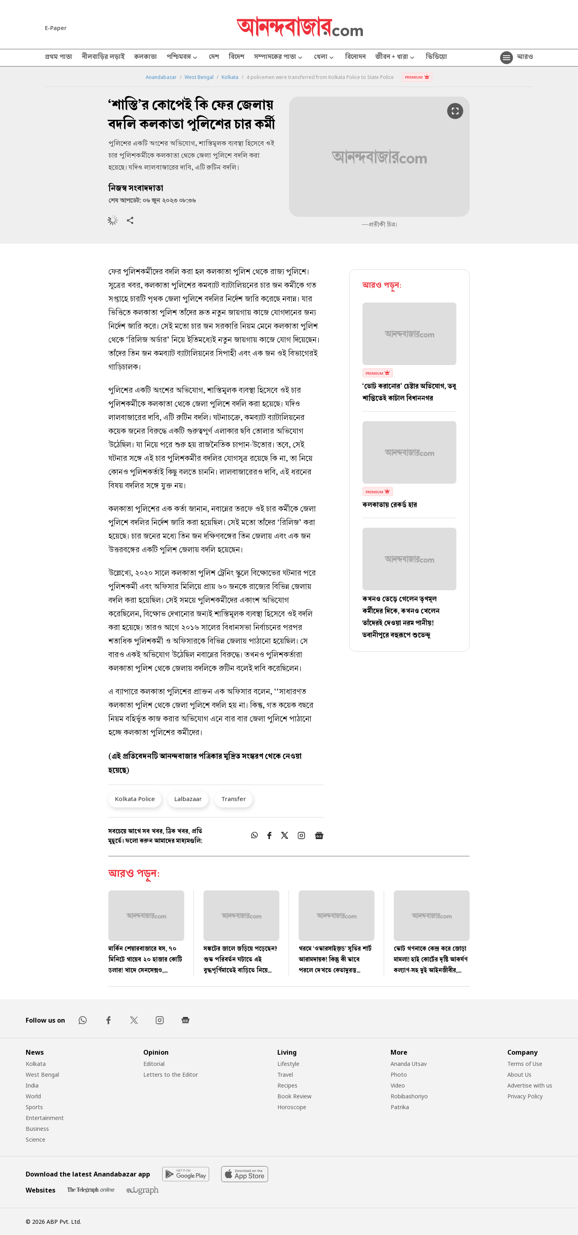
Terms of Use (524, 1064)
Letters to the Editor (170, 1074)
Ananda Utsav (409, 1064)
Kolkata (230, 77)
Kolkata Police (135, 799)
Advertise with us (529, 1085)
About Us (519, 1074)
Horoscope (291, 1107)
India (32, 1085)
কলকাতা (145, 58)
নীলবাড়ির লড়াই (103, 58)
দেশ (214, 58)
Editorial (154, 1064)
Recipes (287, 1085)
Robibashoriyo (409, 1096)
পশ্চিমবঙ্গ (183, 58)
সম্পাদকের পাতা (279, 58)
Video (398, 1085)
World (33, 1096)
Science (35, 1139)
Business (37, 1128)
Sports (34, 1107)
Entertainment (45, 1118)
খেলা (325, 58)
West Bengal (199, 77)
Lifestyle (288, 1064)
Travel (285, 1074)
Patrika (400, 1107)
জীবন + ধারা (395, 58)
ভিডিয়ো (436, 58)
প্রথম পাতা (58, 58)
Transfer (233, 799)
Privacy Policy (525, 1096)
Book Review (294, 1096)
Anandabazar (161, 77)
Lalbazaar (188, 799)
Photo (399, 1074)
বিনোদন (355, 58)
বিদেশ (236, 58)
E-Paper (56, 28)
